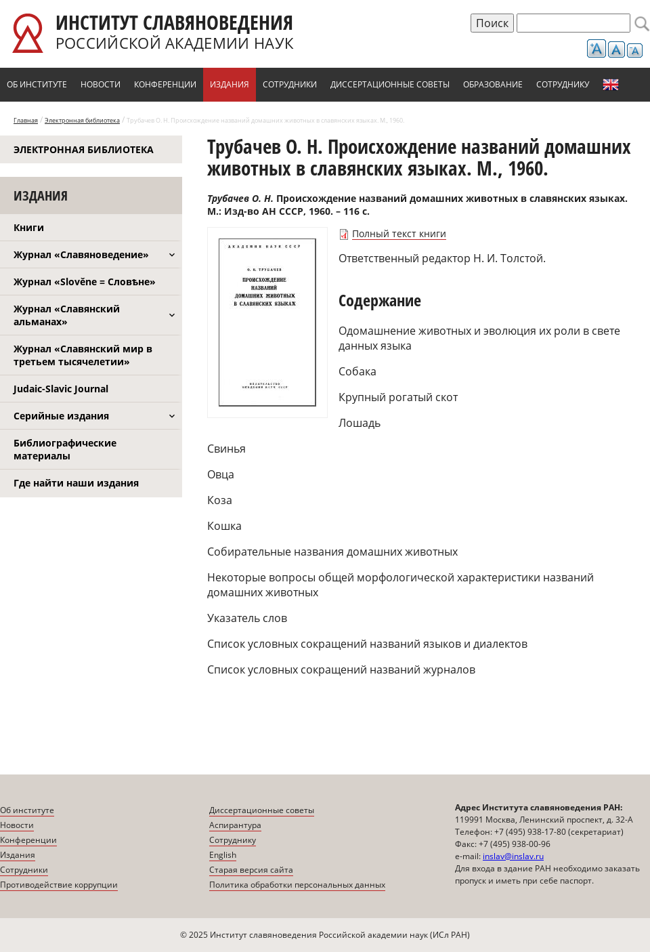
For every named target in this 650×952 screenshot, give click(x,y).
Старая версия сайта (251, 869)
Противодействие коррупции (59, 884)
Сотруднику (562, 84)
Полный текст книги (399, 233)
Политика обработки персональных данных (297, 884)
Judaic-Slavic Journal (61, 388)
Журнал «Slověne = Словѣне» (85, 281)
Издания (229, 84)
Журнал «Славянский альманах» (67, 315)
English (611, 85)
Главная (26, 120)
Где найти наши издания (76, 482)
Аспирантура (235, 825)
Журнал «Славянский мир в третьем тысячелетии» (83, 355)
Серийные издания (61, 415)
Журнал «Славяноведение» (81, 254)
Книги (29, 227)
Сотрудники (290, 84)
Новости (101, 84)
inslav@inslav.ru (513, 856)
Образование (493, 84)
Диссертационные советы (390, 84)
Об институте (37, 84)
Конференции (165, 84)
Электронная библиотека (82, 120)
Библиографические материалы (65, 449)
